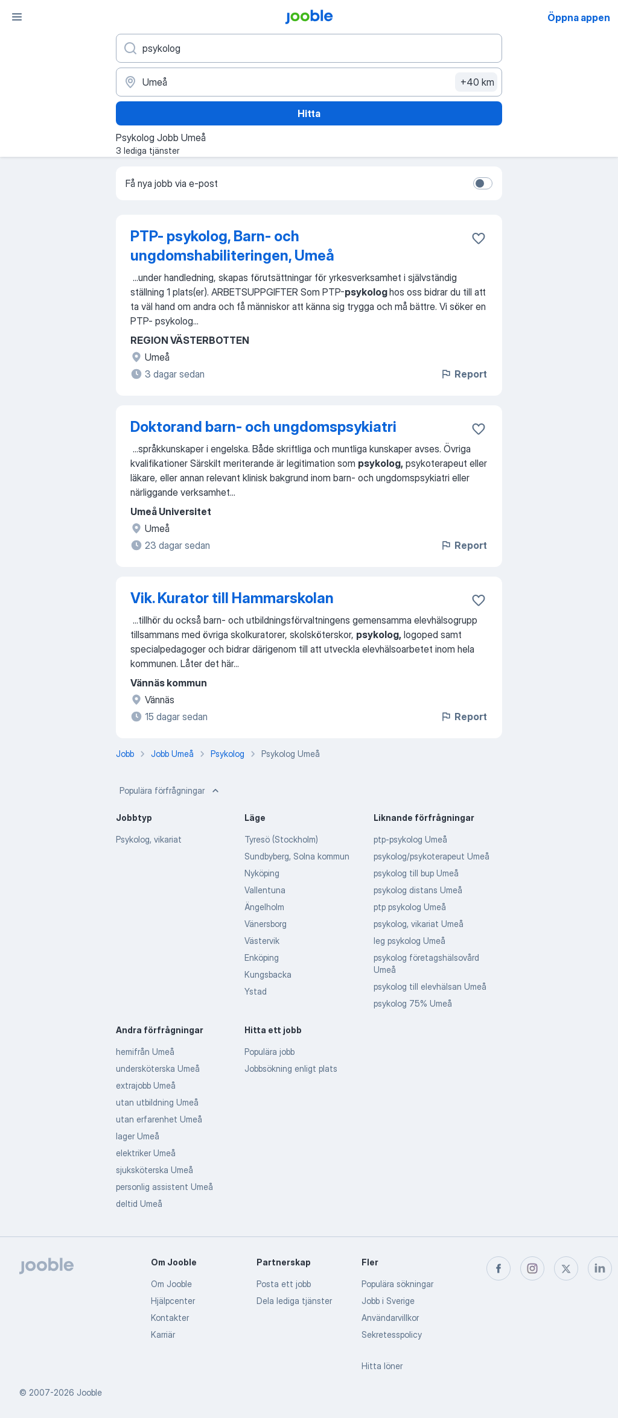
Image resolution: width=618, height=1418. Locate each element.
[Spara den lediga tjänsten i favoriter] (478, 238)
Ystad (255, 991)
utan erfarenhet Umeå (159, 1119)
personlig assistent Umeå (164, 1187)
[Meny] (17, 17)
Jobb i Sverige (388, 1301)
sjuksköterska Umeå (154, 1170)
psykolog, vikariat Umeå (419, 924)
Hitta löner (382, 1366)
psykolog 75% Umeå (413, 1003)
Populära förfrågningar (170, 791)
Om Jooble (171, 1284)
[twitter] (566, 1268)
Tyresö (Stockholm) (281, 839)
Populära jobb (269, 1051)
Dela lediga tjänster (294, 1301)
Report (463, 374)
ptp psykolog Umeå (410, 907)
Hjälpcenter (173, 1301)
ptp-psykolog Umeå (410, 839)
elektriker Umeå (146, 1153)
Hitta (309, 113)
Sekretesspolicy (392, 1334)
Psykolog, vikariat (149, 839)
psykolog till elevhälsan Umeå (430, 986)
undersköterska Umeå (158, 1068)
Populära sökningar (397, 1284)
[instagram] (532, 1268)
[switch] (482, 183)
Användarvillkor (390, 1317)
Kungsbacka (267, 974)
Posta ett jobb (283, 1284)
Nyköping (261, 873)
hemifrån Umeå (145, 1051)
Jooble (89, 1392)
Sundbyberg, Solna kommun (296, 856)
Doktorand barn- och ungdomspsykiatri (263, 426)
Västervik (261, 940)
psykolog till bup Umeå (416, 873)
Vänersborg (265, 924)
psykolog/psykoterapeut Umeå (431, 856)
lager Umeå (137, 1136)
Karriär (163, 1334)
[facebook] (498, 1268)
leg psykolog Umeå (409, 940)
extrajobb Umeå (146, 1085)
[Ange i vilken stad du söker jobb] (309, 82)
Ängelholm (264, 907)
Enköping (261, 957)
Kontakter (170, 1317)
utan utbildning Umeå (157, 1102)
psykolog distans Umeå (418, 890)
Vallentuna (264, 890)
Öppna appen (578, 17)
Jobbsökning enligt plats (290, 1068)
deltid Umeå (139, 1203)
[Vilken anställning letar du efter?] (309, 48)
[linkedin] (600, 1268)
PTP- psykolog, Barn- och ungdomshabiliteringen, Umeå (232, 245)
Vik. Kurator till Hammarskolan (232, 598)
